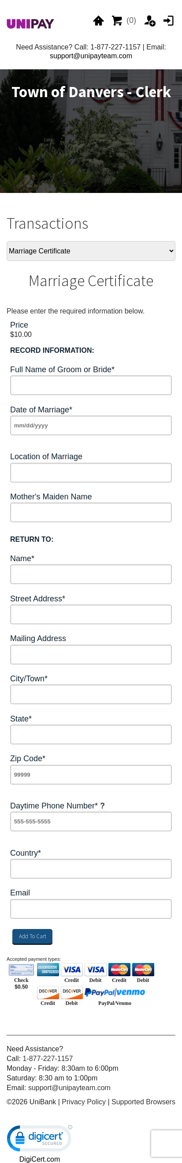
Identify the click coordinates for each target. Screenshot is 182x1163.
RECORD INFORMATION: (52, 350)
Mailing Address (38, 638)
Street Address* (37, 599)
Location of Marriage (46, 457)
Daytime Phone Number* (57, 806)
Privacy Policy (84, 1102)
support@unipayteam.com (91, 56)
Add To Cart (32, 936)
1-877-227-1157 (47, 1058)
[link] (40, 1140)
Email (20, 893)
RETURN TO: (31, 539)
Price (19, 325)
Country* (25, 853)
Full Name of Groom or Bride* (62, 370)
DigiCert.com (39, 1159)
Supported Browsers (143, 1102)
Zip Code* (27, 759)
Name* (22, 559)
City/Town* (29, 679)
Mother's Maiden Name (51, 497)
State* (21, 719)
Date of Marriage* (41, 410)
